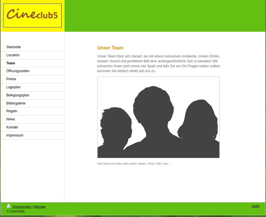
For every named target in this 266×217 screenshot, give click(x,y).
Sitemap (39, 206)
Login (255, 205)
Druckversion (19, 206)
